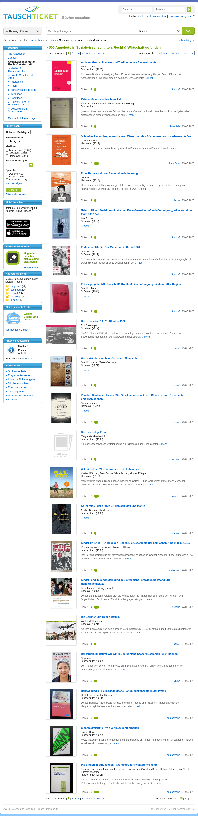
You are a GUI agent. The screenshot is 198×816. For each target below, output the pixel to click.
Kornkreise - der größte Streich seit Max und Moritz (113, 505)
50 (186, 798)
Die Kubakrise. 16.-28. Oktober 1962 (103, 321)
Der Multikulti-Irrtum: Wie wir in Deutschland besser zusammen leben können (129, 653)
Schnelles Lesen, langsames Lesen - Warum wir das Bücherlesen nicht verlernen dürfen (136, 136)
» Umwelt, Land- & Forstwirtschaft (19, 103)
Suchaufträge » (186, 40)
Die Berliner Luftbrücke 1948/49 (100, 616)
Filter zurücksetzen (16, 194)
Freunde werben (17, 387)
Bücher (52, 40)
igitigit (14, 300)
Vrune (177, 681)
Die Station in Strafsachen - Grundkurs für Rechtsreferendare (119, 764)
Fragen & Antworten (19, 375)
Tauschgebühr (16, 391)
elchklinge (16, 296)
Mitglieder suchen (18, 383)
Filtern (13, 189)
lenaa (177, 200)
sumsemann (173, 718)
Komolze (175, 496)
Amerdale (175, 126)
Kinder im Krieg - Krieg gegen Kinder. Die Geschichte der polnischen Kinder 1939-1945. (135, 542)
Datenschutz (17, 809)
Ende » (100, 53)
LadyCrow (174, 163)
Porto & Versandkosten (21, 395)
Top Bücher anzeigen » (18, 329)
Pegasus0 (16, 286)
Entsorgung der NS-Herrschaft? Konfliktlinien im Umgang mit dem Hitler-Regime (131, 284)
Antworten (27, 358)
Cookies (30, 809)
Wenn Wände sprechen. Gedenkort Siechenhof (110, 358)
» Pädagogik (15, 81)
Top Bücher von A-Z (160, 809)
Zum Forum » (31, 267)
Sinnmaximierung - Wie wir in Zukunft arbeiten (110, 727)
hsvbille (176, 607)
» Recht (12, 85)
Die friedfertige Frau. (94, 432)
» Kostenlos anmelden (153, 16)
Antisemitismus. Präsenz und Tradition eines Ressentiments (118, 62)
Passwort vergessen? (182, 16)
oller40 (14, 293)
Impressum (52, 809)
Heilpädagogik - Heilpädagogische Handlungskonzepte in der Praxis (123, 690)
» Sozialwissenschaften (22, 89)
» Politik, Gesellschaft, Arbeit (21, 76)
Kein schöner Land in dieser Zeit (101, 99)
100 (191, 798)
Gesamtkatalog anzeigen (22, 118)
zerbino (176, 459)
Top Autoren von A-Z (184, 809)
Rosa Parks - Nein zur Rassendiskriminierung (109, 173)
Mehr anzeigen (14, 183)
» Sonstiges (15, 97)
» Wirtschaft (15, 93)
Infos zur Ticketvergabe (21, 379)
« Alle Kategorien (15, 53)
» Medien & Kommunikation (17, 70)
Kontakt (12, 399)
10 (176, 798)
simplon (176, 533)
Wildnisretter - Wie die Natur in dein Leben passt (111, 469)
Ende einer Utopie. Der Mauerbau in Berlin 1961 (110, 247)
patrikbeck (16, 289)
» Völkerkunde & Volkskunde (17, 110)
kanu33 (176, 89)
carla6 (176, 348)
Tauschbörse (37, 40)
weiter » (90, 53)
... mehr (149, 78)
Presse (40, 809)
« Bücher (11, 57)
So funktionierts (17, 371)
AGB (5, 809)
